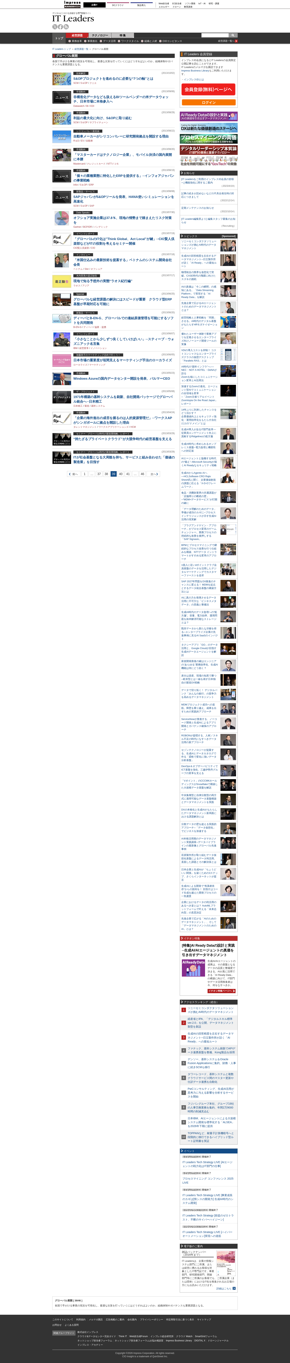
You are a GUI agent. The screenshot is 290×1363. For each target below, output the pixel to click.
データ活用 (109, 41)
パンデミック (101, 227)
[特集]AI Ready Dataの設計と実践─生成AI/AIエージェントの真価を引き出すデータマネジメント (208, 950)
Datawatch (78, 106)
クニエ (93, 83)
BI (87, 106)
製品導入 (141, 5)
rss (66, 26)
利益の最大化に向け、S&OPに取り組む (102, 118)
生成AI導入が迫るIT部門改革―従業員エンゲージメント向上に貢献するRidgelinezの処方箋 (198, 433)
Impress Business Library (195, 70)
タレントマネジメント (85, 427)
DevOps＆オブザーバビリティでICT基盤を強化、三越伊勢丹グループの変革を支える (199, 770)
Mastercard (79, 163)
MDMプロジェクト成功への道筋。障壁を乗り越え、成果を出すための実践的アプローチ (198, 708)
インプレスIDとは (194, 79)
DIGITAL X (199, 1340)
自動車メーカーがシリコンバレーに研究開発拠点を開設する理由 (121, 136)
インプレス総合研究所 (162, 1336)
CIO (93, 248)
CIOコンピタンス (172, 41)
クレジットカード (96, 163)
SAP (92, 206)
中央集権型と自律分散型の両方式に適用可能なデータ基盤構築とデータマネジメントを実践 (198, 799)
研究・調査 (214, 4)
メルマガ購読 (96, 1319)
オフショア (96, 269)
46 (142, 474)
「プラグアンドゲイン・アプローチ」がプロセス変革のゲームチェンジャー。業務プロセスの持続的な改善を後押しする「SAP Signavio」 (198, 532)
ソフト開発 (190, 4)
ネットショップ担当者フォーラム (94, 1340)
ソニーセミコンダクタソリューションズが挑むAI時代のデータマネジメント (198, 245)
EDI (92, 106)
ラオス (76, 285)
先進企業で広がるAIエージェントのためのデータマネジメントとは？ (198, 306)
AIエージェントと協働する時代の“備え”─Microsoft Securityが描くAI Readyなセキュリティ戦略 (199, 462)
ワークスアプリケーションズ (113, 427)
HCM (133, 427)
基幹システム (98, 406)
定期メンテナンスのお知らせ (197, 207)
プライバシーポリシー (151, 1319)
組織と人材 (150, 41)
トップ (59, 38)
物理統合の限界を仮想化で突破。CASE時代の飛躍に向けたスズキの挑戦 (198, 276)
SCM (76, 83)
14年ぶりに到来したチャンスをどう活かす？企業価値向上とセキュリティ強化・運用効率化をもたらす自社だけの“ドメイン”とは (199, 416)
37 (99, 474)
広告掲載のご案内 (115, 1319)
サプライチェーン (99, 122)
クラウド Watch (184, 1336)
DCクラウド (118, 5)
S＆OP (84, 83)
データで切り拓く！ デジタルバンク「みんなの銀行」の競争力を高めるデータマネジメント (199, 693)
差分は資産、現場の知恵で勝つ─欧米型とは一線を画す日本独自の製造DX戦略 (198, 679)
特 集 (123, 35)
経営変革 (84, 348)
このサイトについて (62, 1319)
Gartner (77, 227)
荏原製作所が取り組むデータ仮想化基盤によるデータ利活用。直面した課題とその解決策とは (198, 858)
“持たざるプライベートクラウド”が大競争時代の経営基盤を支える (122, 439)
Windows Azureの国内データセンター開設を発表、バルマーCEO (121, 378)
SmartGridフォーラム (206, 1336)
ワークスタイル (130, 41)
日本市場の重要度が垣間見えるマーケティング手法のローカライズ (122, 360)
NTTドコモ (113, 163)
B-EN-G (77, 327)
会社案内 (132, 1319)
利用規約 (81, 1319)
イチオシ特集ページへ (221, 991)
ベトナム (78, 269)
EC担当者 (177, 4)
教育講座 (188, 7)
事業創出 (92, 41)
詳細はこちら (223, 1288)
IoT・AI (202, 4)
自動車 (89, 140)
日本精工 (78, 406)
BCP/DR (87, 227)
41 (128, 474)
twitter (55, 26)
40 (121, 474)
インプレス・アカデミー (90, 1344)
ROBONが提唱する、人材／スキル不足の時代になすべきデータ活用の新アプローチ (199, 739)
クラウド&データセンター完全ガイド (96, 1336)
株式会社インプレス (87, 1332)
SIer (87, 269)
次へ (153, 475)
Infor (75, 184)
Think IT (123, 1336)
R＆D (76, 140)
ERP (91, 184)
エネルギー (164, 7)
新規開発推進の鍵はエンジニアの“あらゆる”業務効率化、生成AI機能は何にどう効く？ (199, 665)
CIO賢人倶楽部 (81, 248)
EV (82, 140)
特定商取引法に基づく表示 (180, 1319)
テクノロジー (100, 35)
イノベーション (99, 348)
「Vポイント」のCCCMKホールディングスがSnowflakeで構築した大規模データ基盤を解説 (199, 784)
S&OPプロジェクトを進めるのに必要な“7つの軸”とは (113, 79)
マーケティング (97, 364)
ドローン (176, 7)
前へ (72, 475)
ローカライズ (80, 364)
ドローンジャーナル (218, 1340)
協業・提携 (100, 327)
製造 (87, 406)
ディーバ (88, 327)
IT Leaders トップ (61, 49)
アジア (85, 285)
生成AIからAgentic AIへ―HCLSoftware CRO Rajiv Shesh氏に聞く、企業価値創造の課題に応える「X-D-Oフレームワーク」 (198, 479)
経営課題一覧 (81, 49)
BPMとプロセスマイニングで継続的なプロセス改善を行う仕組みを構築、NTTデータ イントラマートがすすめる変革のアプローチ (199, 552)
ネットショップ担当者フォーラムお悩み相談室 (139, 1340)
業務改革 (77, 41)
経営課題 (77, 35)
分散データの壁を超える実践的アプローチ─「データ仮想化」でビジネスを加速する (198, 828)
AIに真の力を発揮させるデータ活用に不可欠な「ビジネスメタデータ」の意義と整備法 (198, 601)
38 (106, 474)
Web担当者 (164, 4)
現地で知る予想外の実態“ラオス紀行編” (102, 281)
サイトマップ (204, 1319)
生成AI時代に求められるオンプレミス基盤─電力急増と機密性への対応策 (198, 447)
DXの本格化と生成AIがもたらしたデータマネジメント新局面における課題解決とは (199, 813)
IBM (75, 348)
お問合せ (57, 1325)
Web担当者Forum (138, 1336)
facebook (60, 26)
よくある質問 (72, 1325)
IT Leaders (73, 18)
